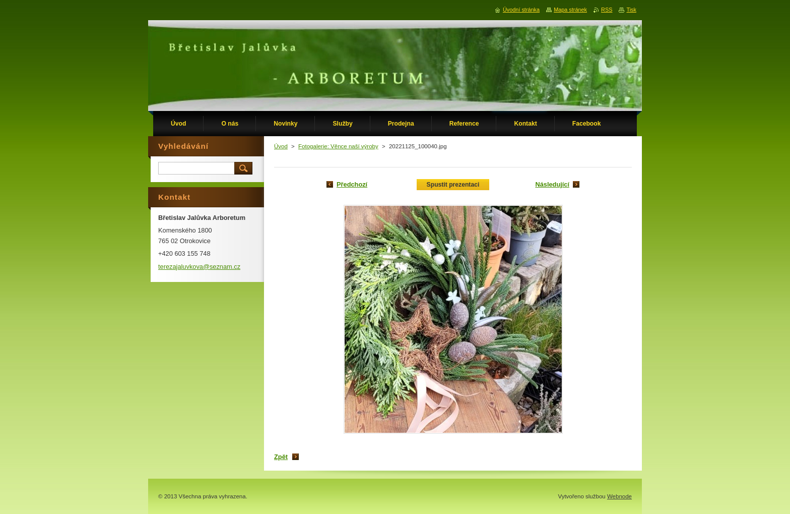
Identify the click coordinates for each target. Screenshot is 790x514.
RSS (606, 10)
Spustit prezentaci (453, 184)
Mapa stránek (570, 10)
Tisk (631, 10)
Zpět (281, 457)
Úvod (281, 146)
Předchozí (352, 184)
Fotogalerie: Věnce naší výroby (338, 146)
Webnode (619, 496)
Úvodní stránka (521, 10)
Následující (552, 184)
